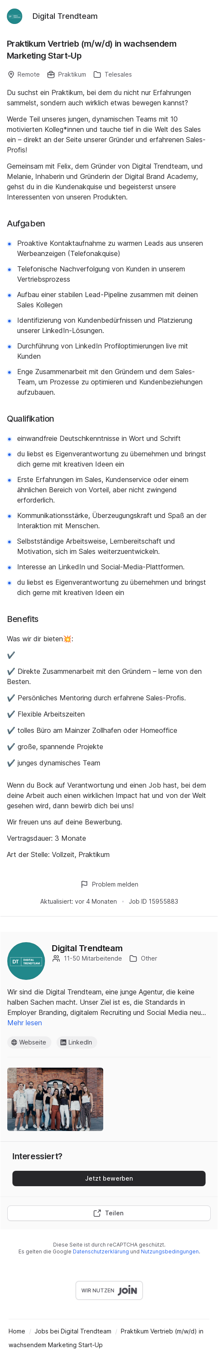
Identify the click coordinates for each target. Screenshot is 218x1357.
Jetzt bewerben (109, 1178)
